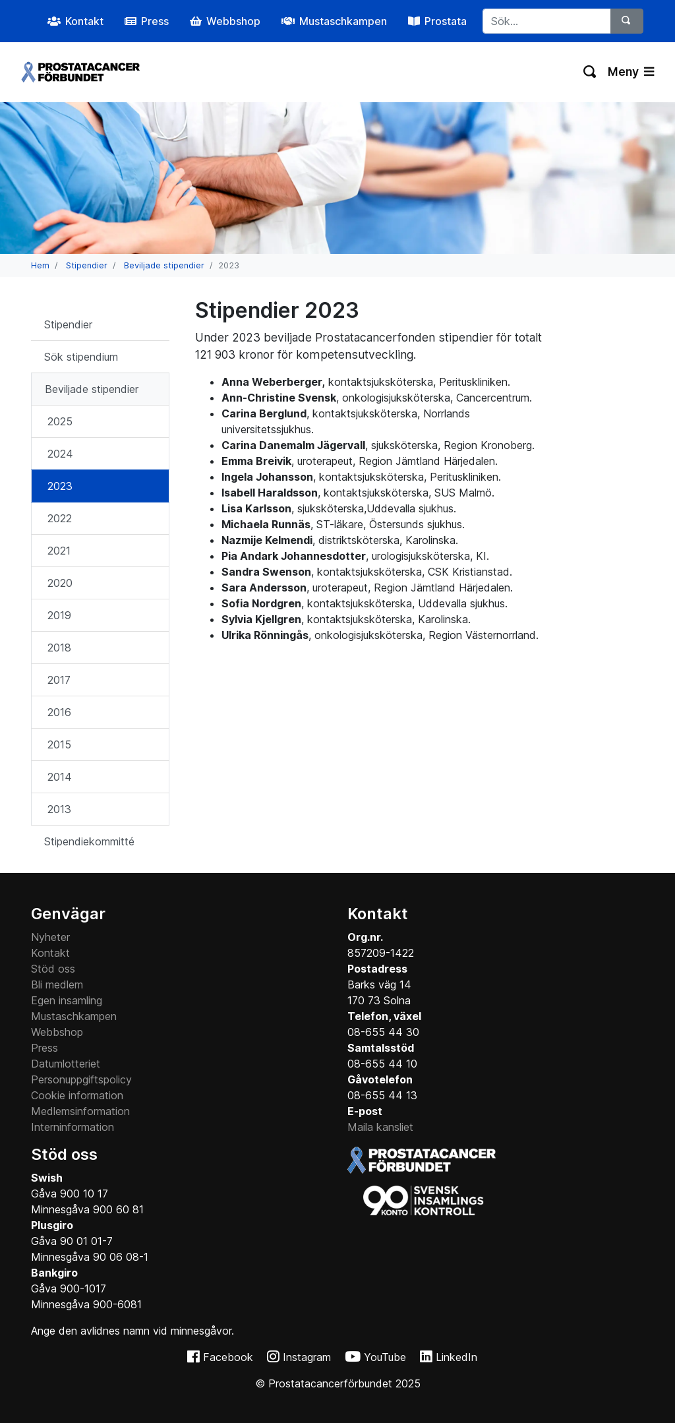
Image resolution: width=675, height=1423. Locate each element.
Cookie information (77, 1095)
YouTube (385, 1357)
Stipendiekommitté (89, 841)
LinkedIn (456, 1357)
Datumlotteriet (65, 1063)
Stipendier (86, 265)
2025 (60, 421)
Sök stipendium (81, 356)
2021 (59, 550)
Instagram (307, 1357)
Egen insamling (66, 1000)
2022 (59, 518)
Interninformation (72, 1127)
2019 (59, 615)
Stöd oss (53, 968)
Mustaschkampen (74, 1016)
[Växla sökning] (590, 72)
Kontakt (50, 952)
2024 (60, 453)
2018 (59, 647)
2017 (59, 679)
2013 (59, 809)
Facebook (228, 1357)
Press (44, 1047)
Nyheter (50, 937)
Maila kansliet (380, 1127)
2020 (60, 583)
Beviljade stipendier (164, 265)
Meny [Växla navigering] (631, 71)
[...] (547, 21)
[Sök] (626, 21)
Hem (40, 265)
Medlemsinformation (80, 1111)
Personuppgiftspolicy (81, 1079)
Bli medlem (57, 984)
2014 (59, 776)
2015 (59, 744)
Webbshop (57, 1032)
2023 (60, 486)
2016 (59, 712)
